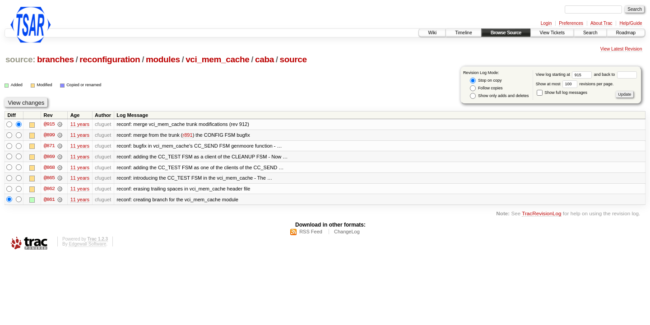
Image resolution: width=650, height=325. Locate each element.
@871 (49, 146)
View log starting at (565, 74)
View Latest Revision (621, 48)
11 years (79, 124)
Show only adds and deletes (499, 96)
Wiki (432, 32)
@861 (49, 200)
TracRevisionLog (541, 214)
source (292, 59)
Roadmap (626, 32)
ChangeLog (347, 232)
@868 (49, 168)
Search (590, 32)
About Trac (601, 23)
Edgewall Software (87, 244)
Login (546, 23)
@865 (49, 178)
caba (264, 59)
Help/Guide (630, 23)
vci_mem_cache (217, 59)
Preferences (571, 23)
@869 (49, 157)
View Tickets (552, 32)
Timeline (463, 32)
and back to (615, 74)
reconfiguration (109, 59)
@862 (49, 189)
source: (20, 59)
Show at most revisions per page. (575, 84)
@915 (49, 124)
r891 (188, 135)
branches (55, 59)
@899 (49, 135)
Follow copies (486, 88)
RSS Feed (310, 232)
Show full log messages (562, 92)
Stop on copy (485, 81)
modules (163, 59)
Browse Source (506, 32)
